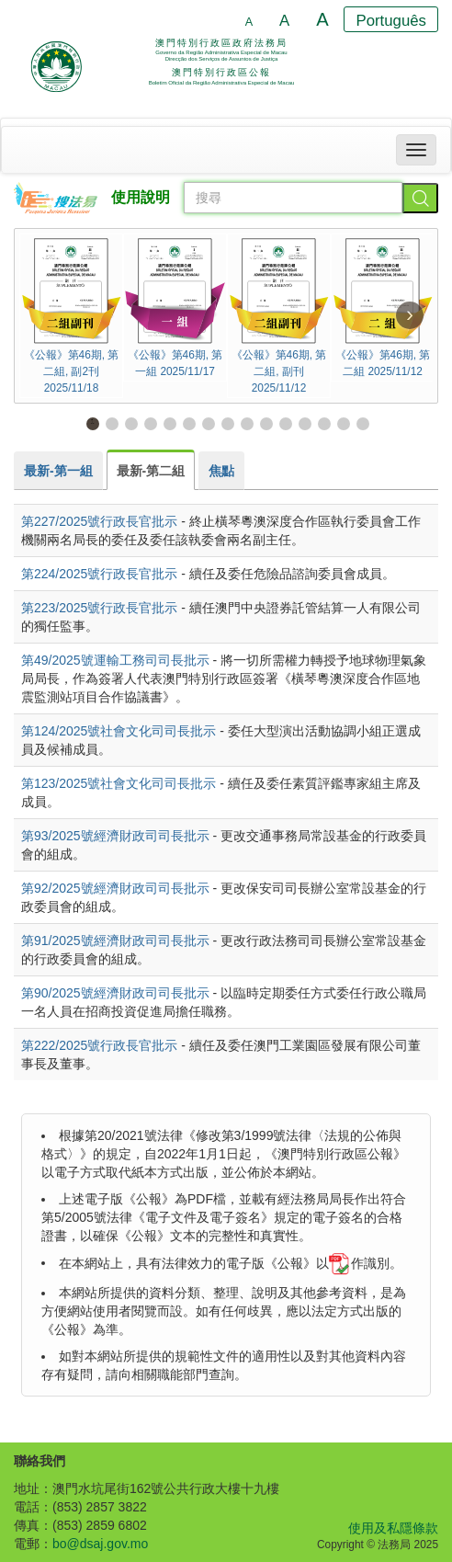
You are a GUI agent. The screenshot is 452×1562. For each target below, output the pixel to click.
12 (304, 422)
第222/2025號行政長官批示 (99, 1045)
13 (324, 422)
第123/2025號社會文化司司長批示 (118, 783)
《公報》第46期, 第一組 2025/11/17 (175, 306)
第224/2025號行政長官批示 (99, 573)
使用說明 (140, 197)
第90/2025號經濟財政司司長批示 (115, 993)
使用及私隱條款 (393, 1528)
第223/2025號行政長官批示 (99, 607)
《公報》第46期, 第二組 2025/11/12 (383, 306)
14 (343, 422)
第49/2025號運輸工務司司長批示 (115, 660)
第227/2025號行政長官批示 (99, 521)
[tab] (58, 470)
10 (266, 422)
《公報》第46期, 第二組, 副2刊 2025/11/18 (71, 314)
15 (362, 422)
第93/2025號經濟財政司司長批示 (115, 835)
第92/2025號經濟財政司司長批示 (115, 888)
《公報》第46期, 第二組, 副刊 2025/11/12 (279, 314)
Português (391, 20)
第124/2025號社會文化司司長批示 (118, 731)
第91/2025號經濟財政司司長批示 (115, 940)
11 (285, 422)
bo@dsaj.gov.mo (100, 1543)
